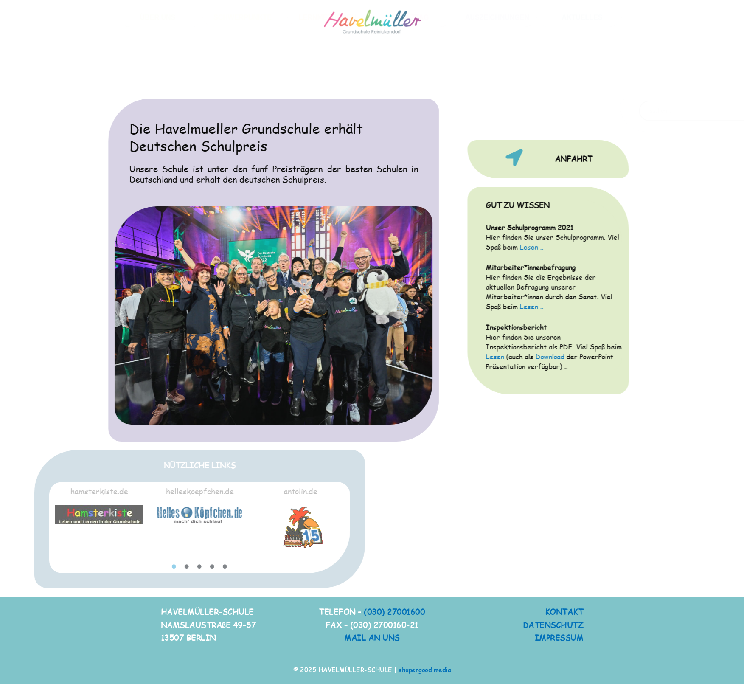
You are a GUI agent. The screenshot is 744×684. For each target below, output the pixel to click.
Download (590, 356)
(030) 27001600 (394, 611)
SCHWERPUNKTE (242, 67)
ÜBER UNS (158, 67)
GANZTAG (412, 67)
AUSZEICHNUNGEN (497, 67)
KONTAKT (564, 611)
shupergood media (425, 670)
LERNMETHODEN (327, 67)
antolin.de (164, 491)
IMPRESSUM (559, 637)
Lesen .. (572, 247)
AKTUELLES (582, 67)
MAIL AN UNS (372, 637)
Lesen (536, 356)
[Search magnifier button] (622, 111)
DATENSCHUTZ (553, 624)
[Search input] (566, 111)
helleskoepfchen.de (64, 491)
